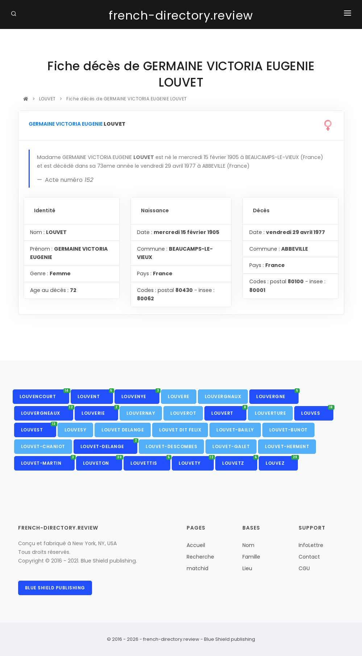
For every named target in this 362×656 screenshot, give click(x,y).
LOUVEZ (282, 461)
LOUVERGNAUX (223, 396)
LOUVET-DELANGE (109, 444)
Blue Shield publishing (55, 588)
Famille (251, 556)
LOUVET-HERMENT (287, 446)
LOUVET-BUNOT (288, 430)
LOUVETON (102, 461)
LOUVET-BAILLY (235, 430)
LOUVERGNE (277, 394)
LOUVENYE (140, 394)
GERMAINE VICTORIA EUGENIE (66, 124)
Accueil (196, 545)
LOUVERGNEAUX (47, 411)
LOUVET (47, 99)
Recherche (200, 556)
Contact (309, 556)
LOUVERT (228, 411)
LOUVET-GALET (231, 446)
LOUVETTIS (150, 461)
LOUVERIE (100, 411)
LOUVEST (38, 428)
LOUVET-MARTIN (48, 461)
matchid (197, 568)
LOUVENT (95, 394)
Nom (248, 545)
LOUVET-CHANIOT (43, 446)
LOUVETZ (239, 461)
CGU (304, 568)
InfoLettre (311, 545)
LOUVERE (179, 396)
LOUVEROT (183, 413)
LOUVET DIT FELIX (180, 430)
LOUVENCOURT (44, 394)
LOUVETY (196, 461)
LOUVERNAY (140, 413)
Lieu (247, 568)
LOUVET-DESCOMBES (171, 446)
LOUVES (317, 411)
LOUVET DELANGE (122, 430)
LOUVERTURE (270, 413)
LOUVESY (76, 430)
